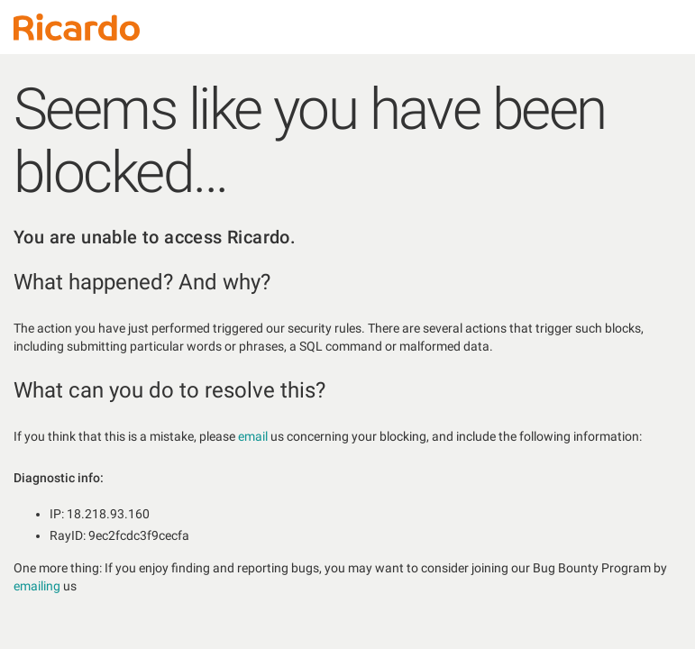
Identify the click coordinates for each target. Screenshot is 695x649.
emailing (37, 586)
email (253, 436)
